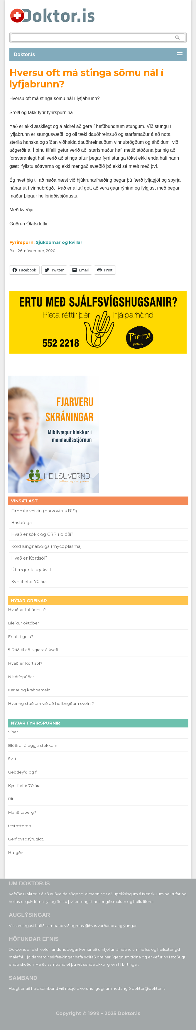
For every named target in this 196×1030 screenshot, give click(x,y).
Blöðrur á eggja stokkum (32, 745)
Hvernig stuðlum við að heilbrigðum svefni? (51, 703)
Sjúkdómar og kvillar (59, 242)
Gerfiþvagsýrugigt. (26, 839)
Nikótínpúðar (21, 676)
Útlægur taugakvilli (31, 570)
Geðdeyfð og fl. (23, 772)
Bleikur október (23, 623)
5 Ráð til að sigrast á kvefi (33, 649)
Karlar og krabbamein (29, 690)
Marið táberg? (22, 812)
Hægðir (15, 852)
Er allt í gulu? (21, 636)
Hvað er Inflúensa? (27, 609)
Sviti (12, 758)
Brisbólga (21, 522)
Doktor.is (24, 54)
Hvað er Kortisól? (30, 558)
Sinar (13, 732)
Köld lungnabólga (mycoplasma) (46, 546)
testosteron (19, 825)
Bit (10, 798)
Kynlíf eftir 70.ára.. (29, 581)
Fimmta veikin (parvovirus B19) (44, 511)
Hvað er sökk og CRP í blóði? (42, 534)
